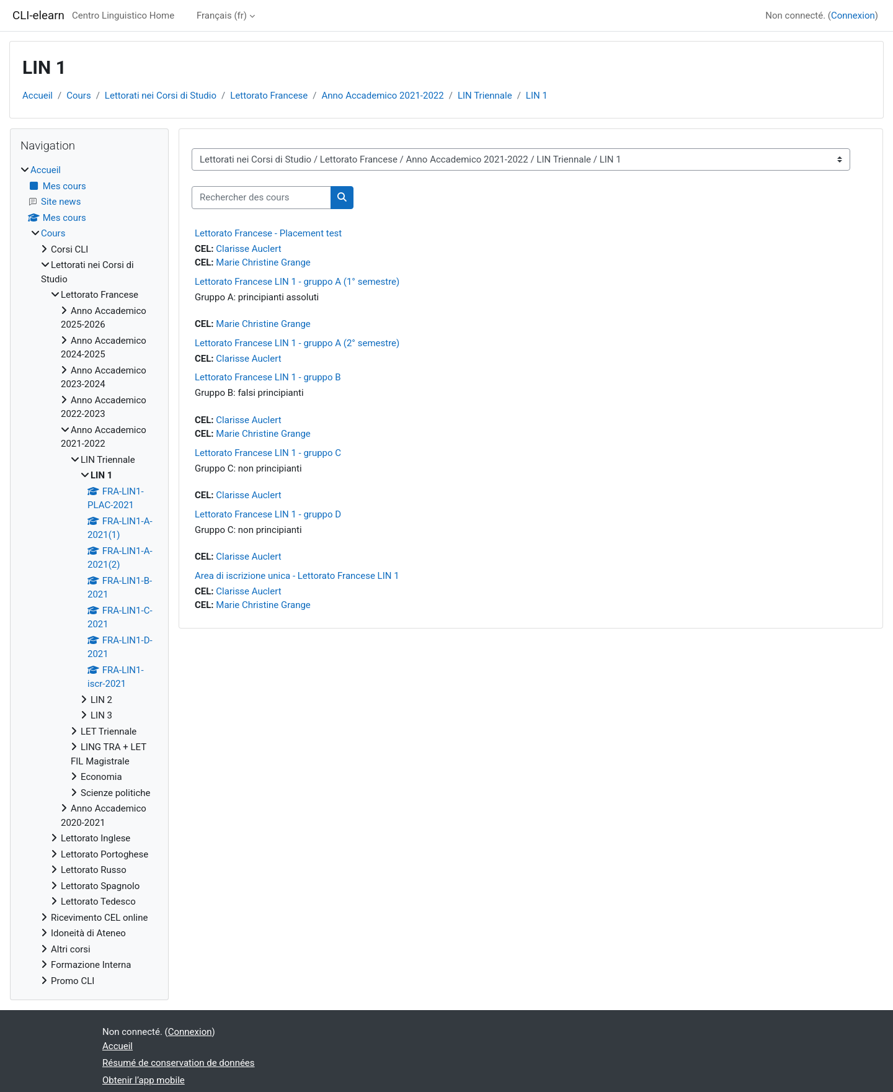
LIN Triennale (485, 95)
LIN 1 (537, 95)
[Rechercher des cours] (261, 197)
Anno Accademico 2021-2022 (383, 95)
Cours (78, 95)
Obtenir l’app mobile (143, 1080)
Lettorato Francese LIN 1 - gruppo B (268, 377)
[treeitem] (89, 575)
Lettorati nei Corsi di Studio (160, 95)
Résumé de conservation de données (178, 1062)
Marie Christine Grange (263, 262)
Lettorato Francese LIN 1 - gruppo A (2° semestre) (297, 343)
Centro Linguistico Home (123, 15)
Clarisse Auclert (248, 248)
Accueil (37, 95)
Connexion (853, 15)
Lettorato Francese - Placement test (268, 233)
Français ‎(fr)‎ (222, 15)
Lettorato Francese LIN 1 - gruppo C (268, 453)
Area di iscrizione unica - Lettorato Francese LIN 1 (297, 575)
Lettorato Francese (269, 95)
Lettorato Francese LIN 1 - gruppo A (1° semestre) (297, 281)
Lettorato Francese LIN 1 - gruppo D (268, 514)
